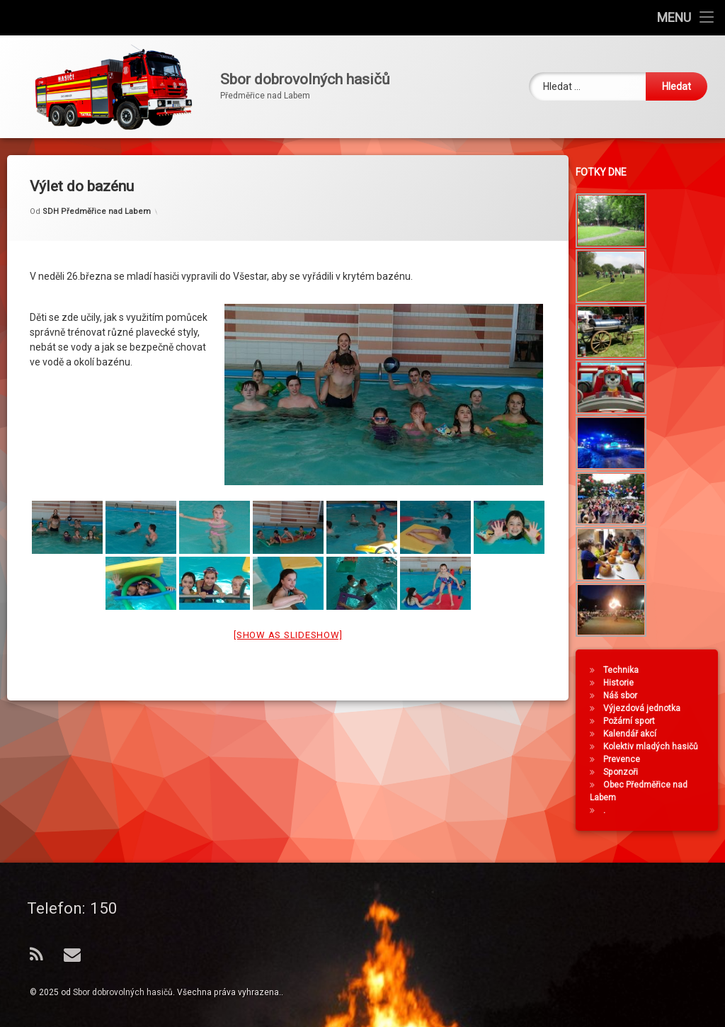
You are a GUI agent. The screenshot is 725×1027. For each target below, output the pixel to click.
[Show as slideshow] (288, 619)
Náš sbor (624, 695)
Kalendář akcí (634, 734)
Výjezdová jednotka (646, 708)
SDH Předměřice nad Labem (96, 195)
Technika (625, 670)
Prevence (625, 759)
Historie (622, 683)
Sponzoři (624, 772)
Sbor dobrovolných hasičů (123, 992)
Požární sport (633, 721)
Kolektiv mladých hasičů (654, 746)
